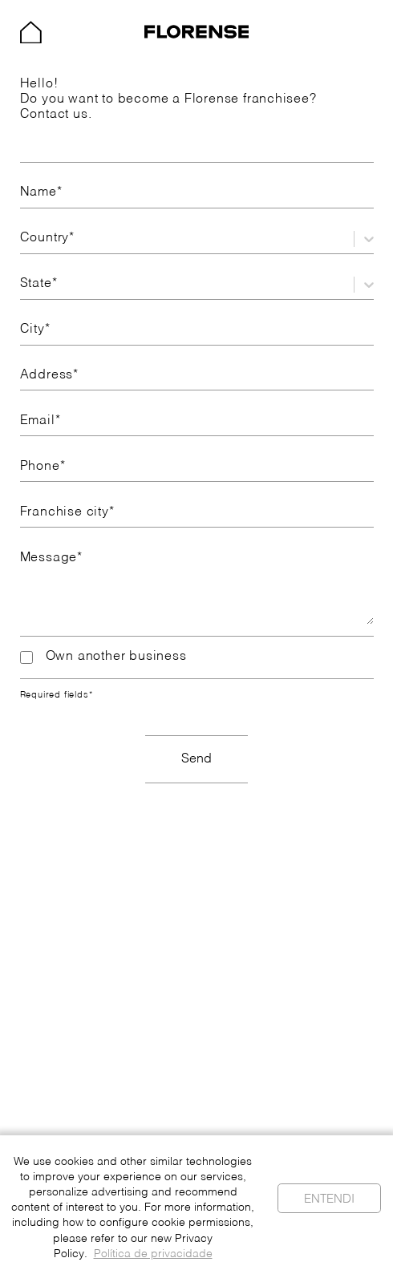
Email (40, 421)
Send (196, 759)
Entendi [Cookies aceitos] (329, 1199)
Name (41, 192)
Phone (43, 466)
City (35, 329)
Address (49, 375)
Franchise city (67, 512)
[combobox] (22, 238)
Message (51, 558)
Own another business (103, 657)
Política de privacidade (153, 1254)
